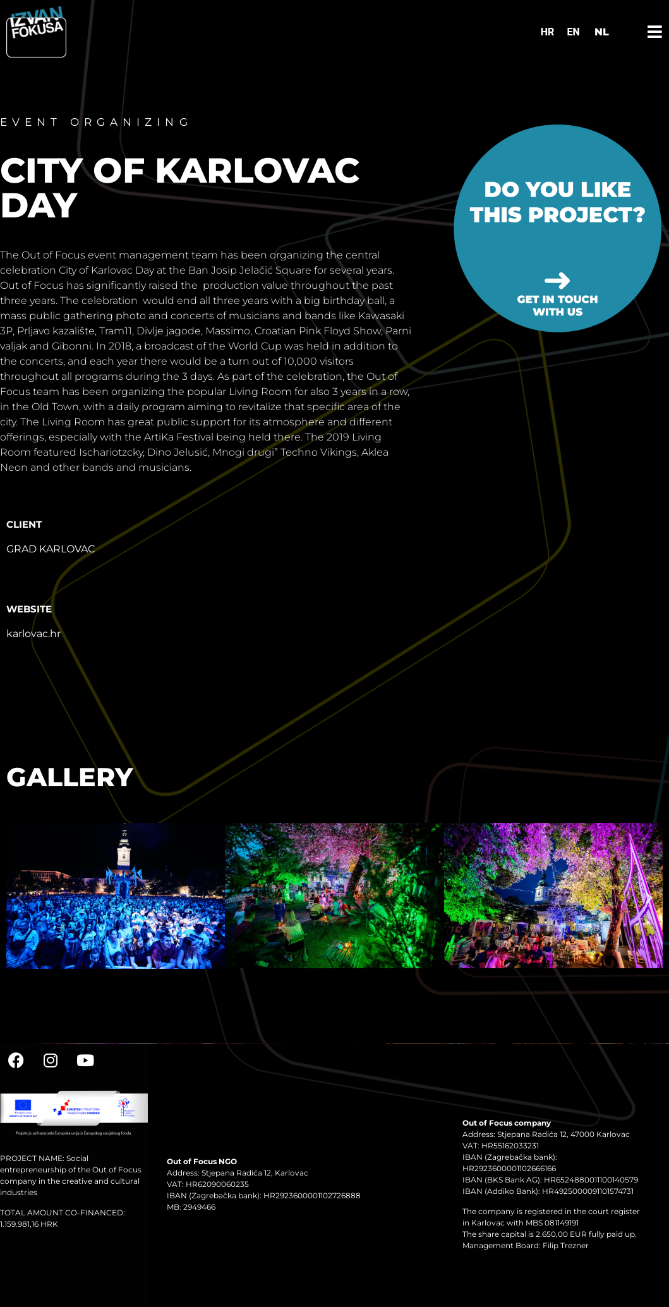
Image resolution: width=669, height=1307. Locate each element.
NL (601, 32)
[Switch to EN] (573, 32)
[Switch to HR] (547, 32)
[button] (20, 898)
